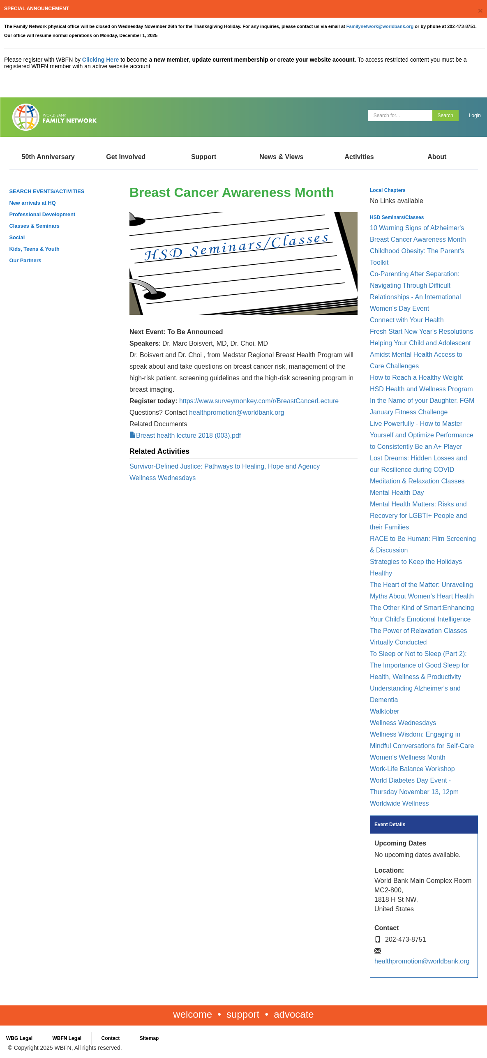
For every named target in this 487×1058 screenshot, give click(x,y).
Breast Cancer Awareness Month (418, 239)
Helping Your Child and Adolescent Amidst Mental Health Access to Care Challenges (420, 355)
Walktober (384, 711)
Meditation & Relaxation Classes (417, 481)
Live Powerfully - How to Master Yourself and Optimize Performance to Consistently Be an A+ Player (421, 435)
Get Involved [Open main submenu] (125, 156)
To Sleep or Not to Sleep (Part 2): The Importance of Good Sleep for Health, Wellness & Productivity (419, 665)
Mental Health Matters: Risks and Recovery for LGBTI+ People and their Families (418, 516)
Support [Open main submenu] (203, 156)
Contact (111, 1038)
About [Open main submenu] (436, 156)
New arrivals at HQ (32, 203)
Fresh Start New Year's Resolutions (421, 331)
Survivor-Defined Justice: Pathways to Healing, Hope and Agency (224, 466)
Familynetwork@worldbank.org (380, 26)
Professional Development (42, 214)
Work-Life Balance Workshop (412, 768)
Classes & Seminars (34, 226)
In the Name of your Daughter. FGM (422, 400)
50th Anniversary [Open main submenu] (47, 156)
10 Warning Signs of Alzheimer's (417, 227)
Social (17, 237)
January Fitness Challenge (409, 412)
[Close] (480, 10)
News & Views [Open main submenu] (281, 156)
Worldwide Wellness (399, 803)
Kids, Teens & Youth (34, 249)
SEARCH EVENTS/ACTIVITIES (47, 191)
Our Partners (25, 260)
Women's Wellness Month (407, 757)
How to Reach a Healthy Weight (416, 377)
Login (475, 115)
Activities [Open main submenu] (359, 156)
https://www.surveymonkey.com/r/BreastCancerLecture (259, 400)
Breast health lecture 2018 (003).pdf (188, 435)
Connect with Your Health (407, 319)
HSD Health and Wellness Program (421, 389)
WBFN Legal (66, 1038)
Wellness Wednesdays (162, 477)
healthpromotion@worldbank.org (236, 412)
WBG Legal (19, 1038)
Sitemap (149, 1038)
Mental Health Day (397, 492)
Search (445, 115)
